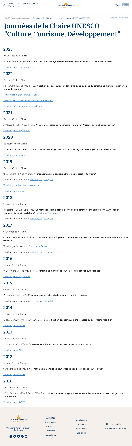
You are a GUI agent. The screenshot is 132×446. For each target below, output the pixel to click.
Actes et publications (116, 12)
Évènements (50, 422)
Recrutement (81, 429)
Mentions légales (113, 424)
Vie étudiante (81, 420)
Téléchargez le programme (16, 155)
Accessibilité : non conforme (113, 428)
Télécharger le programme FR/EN (20, 94)
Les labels (81, 433)
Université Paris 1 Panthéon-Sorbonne (18, 429)
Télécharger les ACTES (14, 325)
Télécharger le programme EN (18, 67)
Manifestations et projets (78, 12)
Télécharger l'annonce (47, 213)
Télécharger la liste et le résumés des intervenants (28, 100)
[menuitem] (11, 12)
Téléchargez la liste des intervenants (21, 185)
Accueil (7, 19)
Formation (50, 426)
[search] (111, 5)
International (50, 435)
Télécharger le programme (16, 130)
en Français (36, 179)
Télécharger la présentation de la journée (23, 106)
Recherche (50, 431)
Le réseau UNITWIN (41, 12)
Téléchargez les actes (13, 191)
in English (48, 179)
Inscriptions (81, 424)
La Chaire (11, 12)
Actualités (50, 418)
